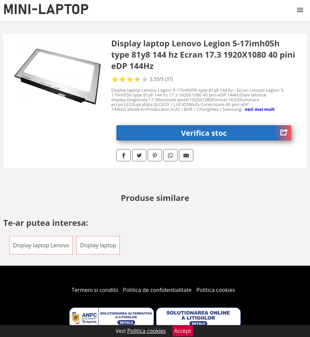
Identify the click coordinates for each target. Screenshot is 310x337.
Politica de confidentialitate (157, 290)
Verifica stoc (236, 133)
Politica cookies (215, 290)
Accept (182, 331)
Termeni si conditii (94, 290)
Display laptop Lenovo (41, 245)
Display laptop (98, 245)
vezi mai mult (260, 109)
